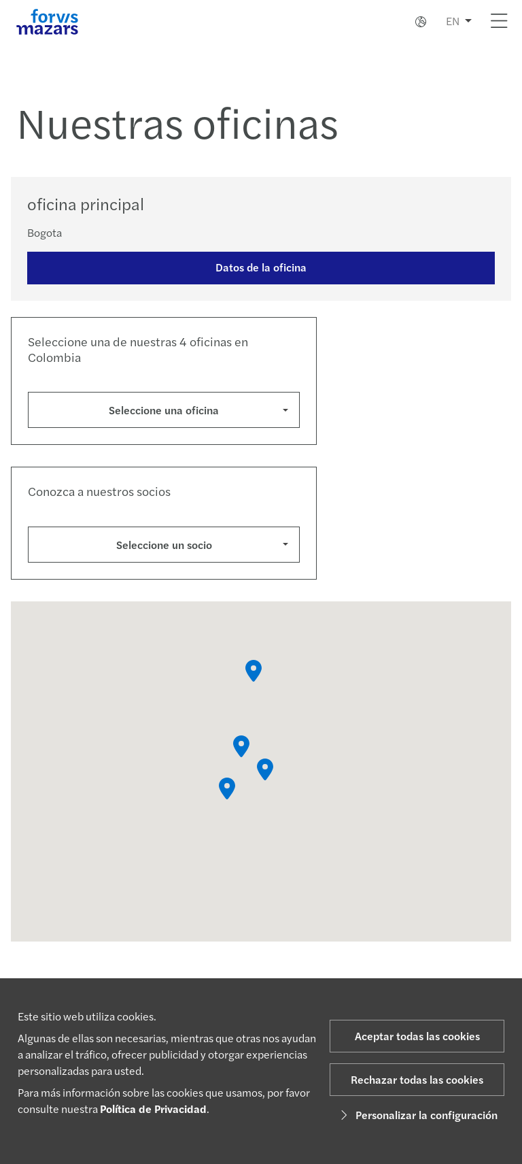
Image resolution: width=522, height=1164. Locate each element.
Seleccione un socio (164, 544)
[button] (253, 674)
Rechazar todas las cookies (417, 1079)
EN (452, 21)
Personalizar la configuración (417, 1115)
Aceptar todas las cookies (417, 1036)
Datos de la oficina (261, 267)
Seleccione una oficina (164, 410)
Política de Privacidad (153, 1108)
